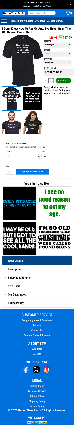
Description (15, 269)
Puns (60, 21)
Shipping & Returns (19, 277)
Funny (21, 21)
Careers (37, 354)
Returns (37, 325)
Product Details (14, 261)
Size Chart (14, 286)
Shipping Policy (37, 401)
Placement (50, 68)
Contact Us (37, 330)
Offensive (40, 21)
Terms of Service (37, 391)
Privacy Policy (36, 386)
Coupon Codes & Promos (37, 335)
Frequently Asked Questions (37, 320)
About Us (37, 349)
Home (13, 21)
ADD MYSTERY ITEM (32, 172)
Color (47, 59)
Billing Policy (16, 303)
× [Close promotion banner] (70, 4)
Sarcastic (51, 21)
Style (47, 41)
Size (47, 50)
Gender (9, 152)
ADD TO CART (63, 81)
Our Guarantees (17, 294)
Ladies (29, 21)
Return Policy (37, 406)
